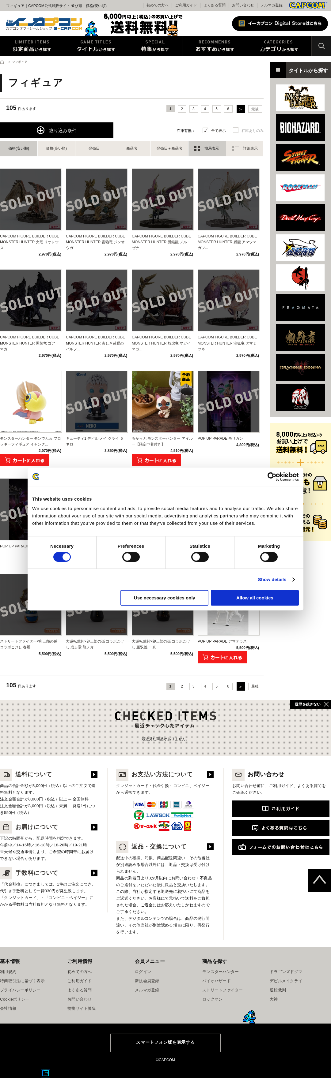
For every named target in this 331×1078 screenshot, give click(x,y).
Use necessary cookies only (164, 597)
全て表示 (218, 131)
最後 (255, 109)
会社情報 (8, 1008)
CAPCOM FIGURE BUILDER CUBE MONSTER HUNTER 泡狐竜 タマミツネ (227, 343)
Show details (272, 579)
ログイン (143, 971)
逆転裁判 (278, 990)
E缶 (46, 1073)
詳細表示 (250, 148)
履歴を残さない (308, 704)
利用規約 (8, 971)
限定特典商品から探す (32, 46)
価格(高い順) (56, 148)
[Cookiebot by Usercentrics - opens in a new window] (272, 476)
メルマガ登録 (272, 5)
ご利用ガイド (79, 981)
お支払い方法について (154, 774)
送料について (26, 774)
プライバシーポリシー (20, 990)
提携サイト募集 (81, 1008)
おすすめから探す (214, 46)
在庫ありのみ (253, 131)
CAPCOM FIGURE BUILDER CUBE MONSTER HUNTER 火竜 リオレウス (29, 242)
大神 (274, 999)
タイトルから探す (96, 46)
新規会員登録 (147, 981)
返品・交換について (151, 846)
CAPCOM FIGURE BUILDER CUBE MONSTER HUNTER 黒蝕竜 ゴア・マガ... (29, 343)
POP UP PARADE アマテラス (222, 641)
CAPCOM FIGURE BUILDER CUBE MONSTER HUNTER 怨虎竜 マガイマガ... (161, 343)
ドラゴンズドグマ (286, 971)
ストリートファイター (222, 990)
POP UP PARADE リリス (21, 546)
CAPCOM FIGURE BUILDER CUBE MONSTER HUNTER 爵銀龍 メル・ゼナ (161, 242)
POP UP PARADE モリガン (220, 438)
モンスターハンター (220, 971)
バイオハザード (216, 981)
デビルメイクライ (286, 981)
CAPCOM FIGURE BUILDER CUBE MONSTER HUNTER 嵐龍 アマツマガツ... (227, 242)
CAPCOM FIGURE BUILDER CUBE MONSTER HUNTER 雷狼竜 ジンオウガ (95, 242)
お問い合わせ (243, 5)
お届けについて (29, 827)
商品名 (131, 148)
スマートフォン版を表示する (165, 1042)
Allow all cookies (254, 597)
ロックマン (212, 999)
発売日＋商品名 (169, 148)
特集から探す (155, 46)
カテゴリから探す (279, 46)
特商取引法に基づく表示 (22, 981)
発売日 (94, 148)
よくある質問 (215, 5)
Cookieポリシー (14, 999)
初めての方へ (79, 971)
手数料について (29, 873)
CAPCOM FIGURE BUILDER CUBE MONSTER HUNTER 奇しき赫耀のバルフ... (95, 343)
